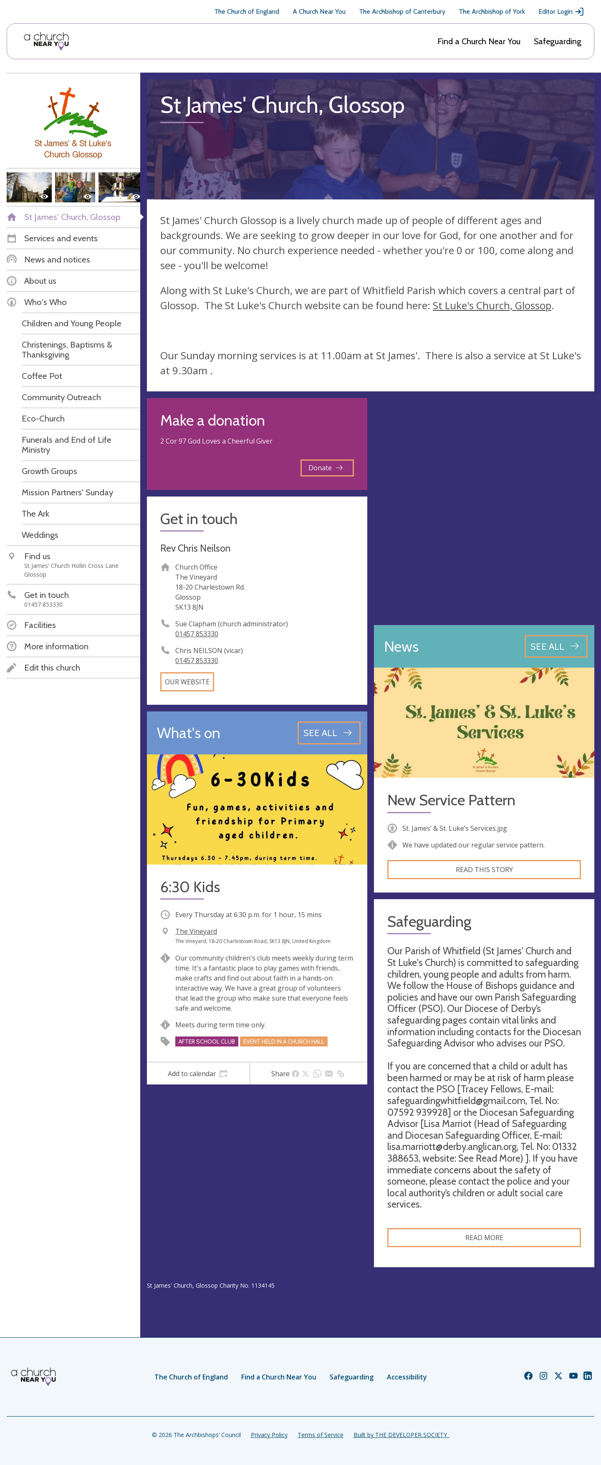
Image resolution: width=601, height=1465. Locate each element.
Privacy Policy (269, 1435)
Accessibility (407, 1377)
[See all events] (329, 732)
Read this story (484, 869)
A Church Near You (319, 11)
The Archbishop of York (492, 11)
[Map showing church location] (484, 508)
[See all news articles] (556, 646)
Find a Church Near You (478, 41)
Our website (187, 681)
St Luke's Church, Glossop (492, 305)
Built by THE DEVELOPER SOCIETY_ (401, 1435)
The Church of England (246, 11)
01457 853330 (196, 633)
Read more (484, 1237)
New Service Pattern (451, 800)
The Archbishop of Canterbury (402, 11)
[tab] (198, 1073)
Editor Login (561, 12)
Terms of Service (320, 1435)
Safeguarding (557, 41)
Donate (325, 467)
